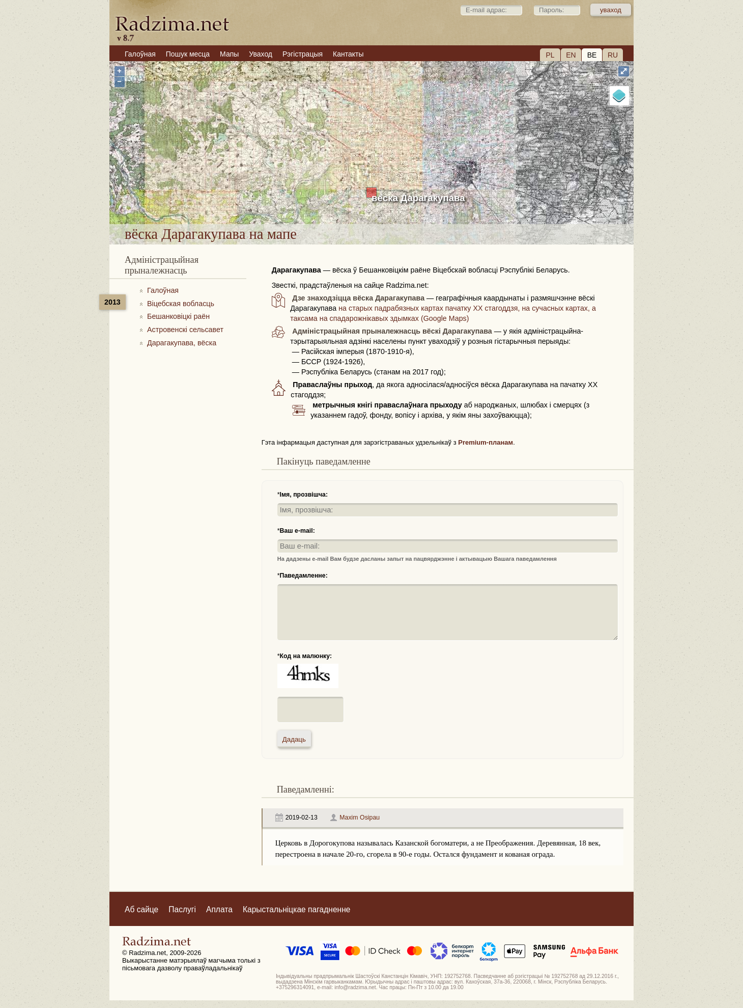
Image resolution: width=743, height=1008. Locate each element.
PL (550, 55)
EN (571, 55)
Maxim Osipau (359, 817)
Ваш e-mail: (297, 530)
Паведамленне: (304, 575)
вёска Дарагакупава (418, 198)
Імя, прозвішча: (304, 494)
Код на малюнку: (306, 656)
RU (613, 55)
